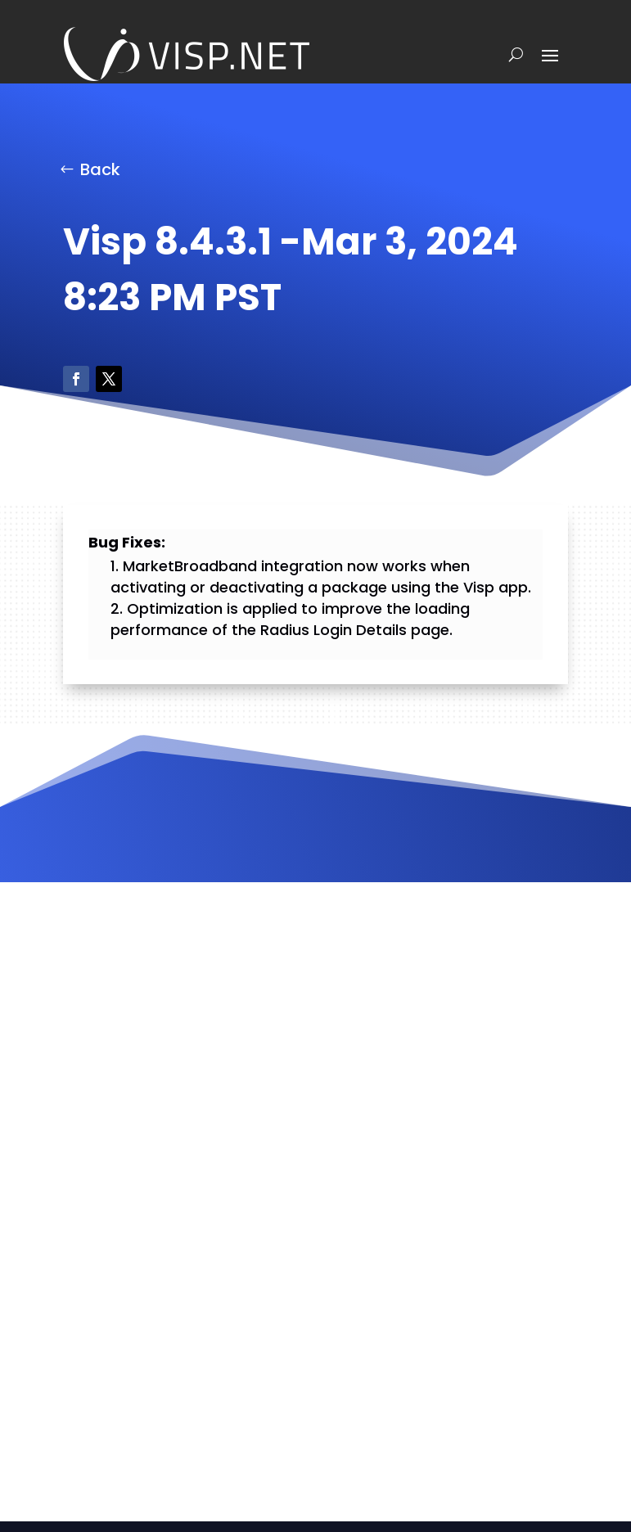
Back (100, 169)
